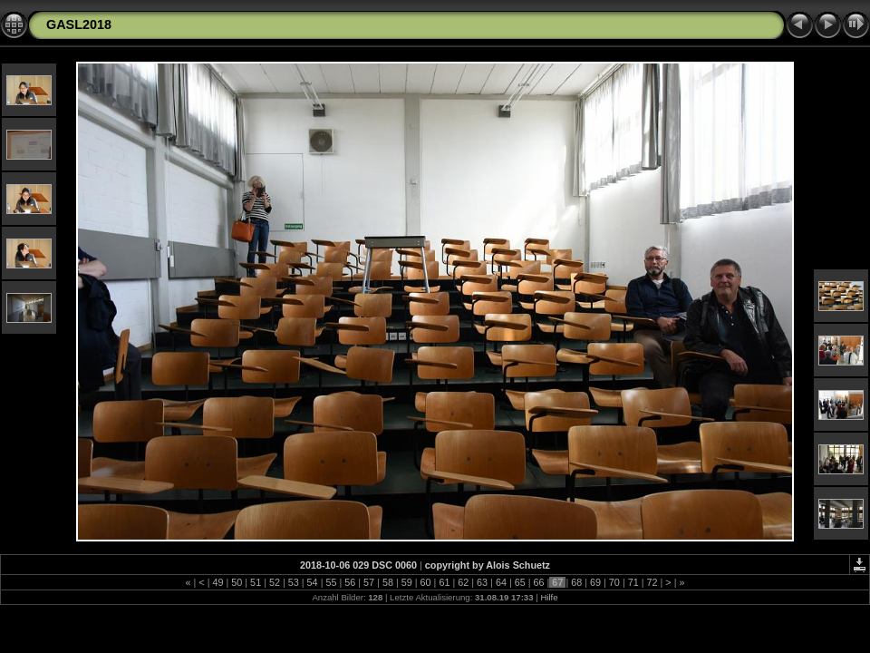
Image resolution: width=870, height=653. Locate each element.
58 (388, 582)
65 (520, 582)
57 (369, 582)
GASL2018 (78, 24)
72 (652, 582)
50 (236, 582)
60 (426, 582)
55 (331, 582)
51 (255, 582)
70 (614, 582)
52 (274, 582)
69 (595, 582)
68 (576, 582)
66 (539, 582)
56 (350, 582)
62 (463, 582)
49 (217, 582)
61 (444, 582)
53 (293, 582)
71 (633, 582)
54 (312, 582)
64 (501, 582)
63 (482, 582)
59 (407, 582)
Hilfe (548, 597)
